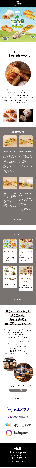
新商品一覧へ (18, 220)
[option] (18, 24)
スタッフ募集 (18, 391)
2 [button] (18, 46)
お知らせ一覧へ (18, 300)
